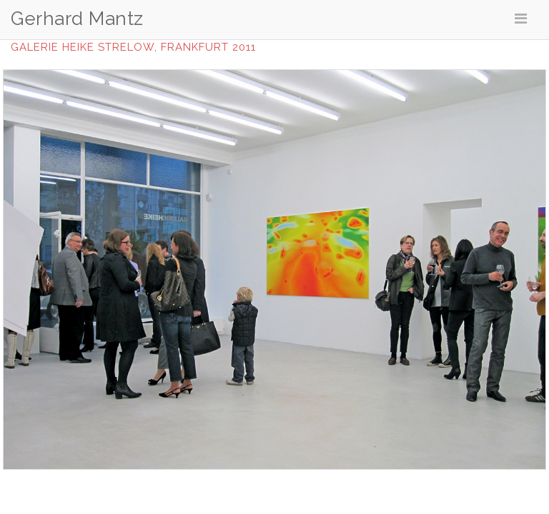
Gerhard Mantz (77, 19)
